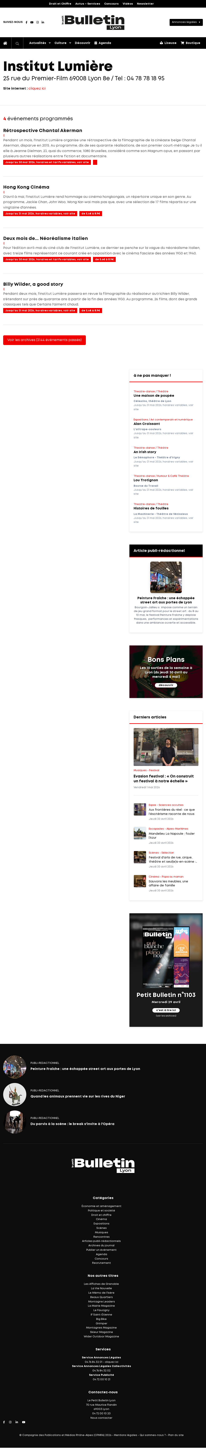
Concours (111, 4)
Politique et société (101, 1211)
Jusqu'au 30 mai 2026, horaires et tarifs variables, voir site (47, 162)
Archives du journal (101, 1245)
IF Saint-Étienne (101, 1315)
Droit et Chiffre (60, 4)
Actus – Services (87, 4)
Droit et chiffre (101, 1215)
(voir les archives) (166, 1016)
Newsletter (145, 4)
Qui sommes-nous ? (153, 1435)
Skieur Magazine (101, 1332)
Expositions (101, 1224)
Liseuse (168, 42)
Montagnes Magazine (101, 1328)
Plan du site (176, 1435)
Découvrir (82, 43)
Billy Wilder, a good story (33, 284)
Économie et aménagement (101, 1206)
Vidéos (128, 4)
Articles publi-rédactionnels (101, 1241)
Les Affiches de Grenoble (101, 1284)
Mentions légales (125, 1435)
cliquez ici (36, 88)
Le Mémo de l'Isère (101, 1293)
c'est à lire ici (166, 1010)
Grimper (101, 1323)
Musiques (101, 1232)
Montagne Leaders (101, 1302)
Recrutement (101, 1263)
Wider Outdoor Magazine (101, 1336)
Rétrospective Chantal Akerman (42, 131)
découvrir (166, 685)
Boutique (190, 42)
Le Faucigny (101, 1310)
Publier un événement (101, 1250)
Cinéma (101, 1219)
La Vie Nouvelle (101, 1288)
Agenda (102, 42)
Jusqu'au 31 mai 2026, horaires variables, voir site (40, 214)
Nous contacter (101, 1418)
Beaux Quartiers (101, 1297)
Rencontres (101, 1237)
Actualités (37, 43)
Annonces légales (184, 22)
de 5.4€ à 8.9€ (90, 214)
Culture (60, 43)
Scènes (101, 1228)
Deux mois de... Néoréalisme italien (45, 239)
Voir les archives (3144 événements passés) (44, 340)
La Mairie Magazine (101, 1306)
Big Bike (101, 1319)
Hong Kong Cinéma (26, 187)
